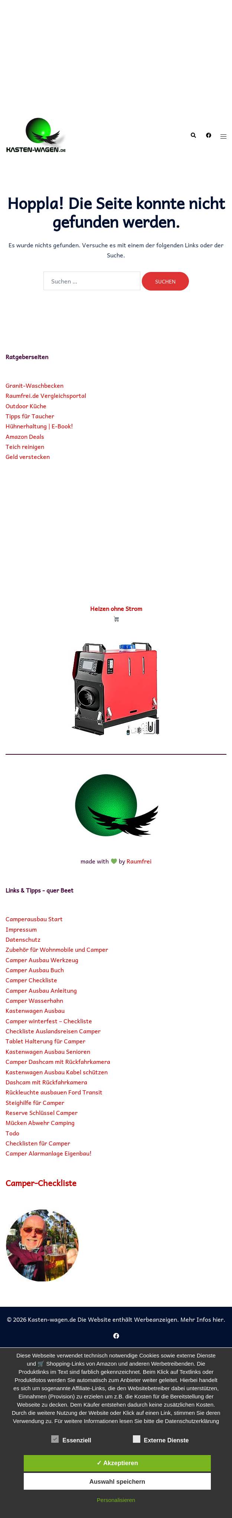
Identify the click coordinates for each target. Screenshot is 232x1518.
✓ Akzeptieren (117, 1463)
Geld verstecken (28, 456)
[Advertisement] (116, 56)
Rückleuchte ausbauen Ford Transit (54, 1092)
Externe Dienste (161, 1439)
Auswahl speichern (117, 1481)
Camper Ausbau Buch (35, 970)
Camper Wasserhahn (34, 1000)
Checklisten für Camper (38, 1143)
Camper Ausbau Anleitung (41, 990)
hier (218, 1319)
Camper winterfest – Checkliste (49, 1021)
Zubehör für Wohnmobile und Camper (57, 949)
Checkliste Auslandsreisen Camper (53, 1031)
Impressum (21, 929)
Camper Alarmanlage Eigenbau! (49, 1153)
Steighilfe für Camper (35, 1102)
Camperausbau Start (34, 918)
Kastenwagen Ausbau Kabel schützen (57, 1072)
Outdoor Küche (26, 406)
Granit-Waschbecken (34, 385)
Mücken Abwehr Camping (40, 1122)
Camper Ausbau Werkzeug (42, 959)
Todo (12, 1133)
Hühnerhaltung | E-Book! (39, 426)
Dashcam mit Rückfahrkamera (46, 1082)
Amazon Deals (25, 436)
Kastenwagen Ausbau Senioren (48, 1051)
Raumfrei (139, 861)
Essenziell (71, 1439)
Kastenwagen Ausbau (35, 1010)
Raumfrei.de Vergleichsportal (46, 395)
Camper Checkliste (31, 980)
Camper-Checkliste (45, 1182)
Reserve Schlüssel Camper (42, 1112)
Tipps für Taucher (30, 416)
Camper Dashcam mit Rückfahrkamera (58, 1061)
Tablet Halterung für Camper (45, 1041)
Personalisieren (116, 1500)
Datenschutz (23, 939)
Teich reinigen (25, 446)
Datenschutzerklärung (192, 1421)
